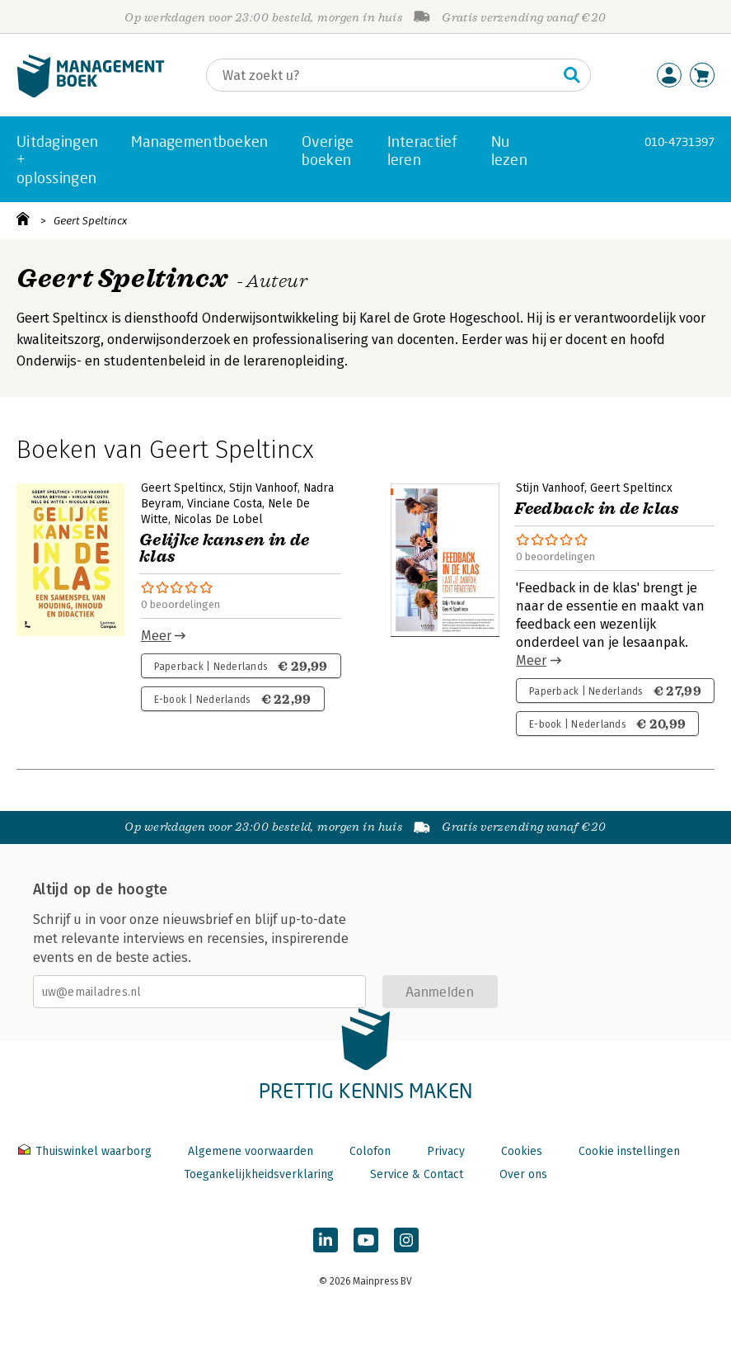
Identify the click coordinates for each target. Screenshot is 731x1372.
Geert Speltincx (90, 221)
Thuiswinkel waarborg (86, 1151)
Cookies (521, 1151)
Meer (156, 636)
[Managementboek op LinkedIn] (325, 1240)
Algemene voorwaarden (250, 1151)
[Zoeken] (382, 75)
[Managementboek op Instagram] (406, 1240)
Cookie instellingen (629, 1151)
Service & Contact (416, 1174)
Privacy (446, 1151)
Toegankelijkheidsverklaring (259, 1174)
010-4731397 (679, 141)
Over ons (523, 1174)
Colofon (370, 1151)
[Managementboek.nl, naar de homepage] (90, 94)
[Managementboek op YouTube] (366, 1240)
